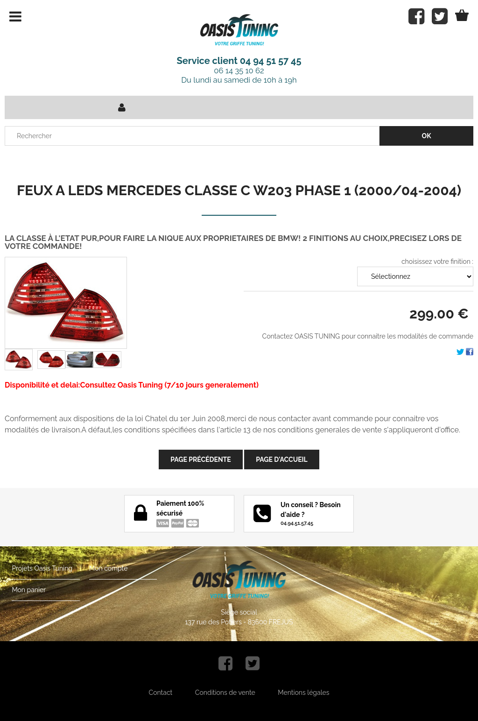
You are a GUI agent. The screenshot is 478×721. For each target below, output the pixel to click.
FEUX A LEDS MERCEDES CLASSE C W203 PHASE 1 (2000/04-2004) (239, 190)
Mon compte (108, 568)
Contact (161, 692)
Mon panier (29, 590)
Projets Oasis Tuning (42, 568)
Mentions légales (303, 692)
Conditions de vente (225, 692)
